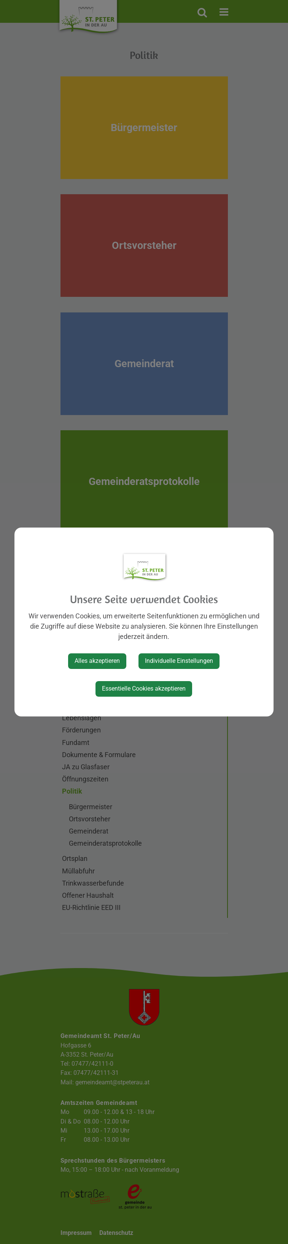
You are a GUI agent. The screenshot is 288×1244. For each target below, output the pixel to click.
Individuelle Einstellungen (179, 660)
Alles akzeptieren (97, 660)
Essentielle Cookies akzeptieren (144, 688)
